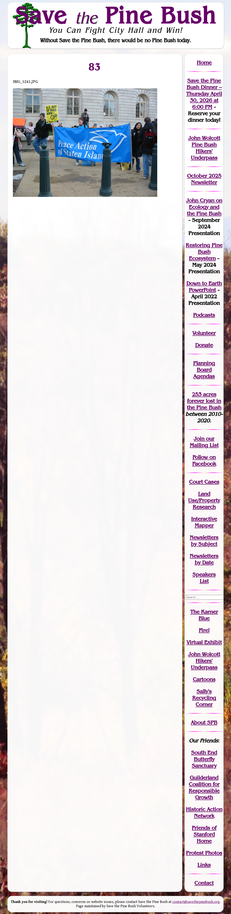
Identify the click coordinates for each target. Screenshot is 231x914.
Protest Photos (204, 853)
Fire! (204, 630)
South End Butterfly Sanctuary (204, 759)
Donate (204, 345)
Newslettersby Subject (204, 540)
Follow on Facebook (204, 460)
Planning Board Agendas (204, 369)
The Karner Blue (204, 615)
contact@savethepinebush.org (196, 902)
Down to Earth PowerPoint (204, 286)
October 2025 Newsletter (204, 179)
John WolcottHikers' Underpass (204, 661)
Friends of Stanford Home (204, 834)
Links (204, 865)
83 (95, 66)
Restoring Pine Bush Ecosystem (204, 251)
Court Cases (204, 481)
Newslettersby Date (204, 559)
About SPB (204, 722)
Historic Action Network (204, 812)
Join (199, 438)
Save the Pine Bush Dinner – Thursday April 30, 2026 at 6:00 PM (204, 93)
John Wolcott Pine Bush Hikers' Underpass (204, 148)
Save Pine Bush (115, 15)
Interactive (204, 519)
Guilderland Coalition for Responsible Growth (204, 787)
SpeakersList (204, 577)
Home (204, 62)
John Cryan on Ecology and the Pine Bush (204, 207)
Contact (204, 883)
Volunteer (204, 333)
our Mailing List (204, 441)
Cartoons (204, 679)
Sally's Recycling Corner (204, 698)
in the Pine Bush (204, 404)
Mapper (204, 525)
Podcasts (204, 315)
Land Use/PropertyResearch (204, 500)
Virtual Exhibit (204, 642)
